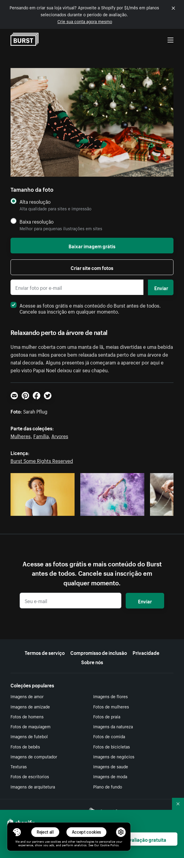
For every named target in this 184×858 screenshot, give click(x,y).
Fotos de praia (106, 716)
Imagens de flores (110, 696)
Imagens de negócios (113, 756)
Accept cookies (86, 832)
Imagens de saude (110, 766)
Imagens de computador (34, 756)
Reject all (45, 832)
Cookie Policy (109, 844)
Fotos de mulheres (111, 706)
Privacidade (146, 652)
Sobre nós (92, 661)
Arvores (59, 435)
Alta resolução (35, 201)
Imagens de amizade (30, 706)
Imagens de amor (27, 696)
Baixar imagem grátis (92, 245)
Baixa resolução (37, 221)
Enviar (161, 287)
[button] (17, 832)
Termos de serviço (45, 652)
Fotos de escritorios (30, 776)
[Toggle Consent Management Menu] (17, 832)
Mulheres (21, 435)
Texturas (19, 766)
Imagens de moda (110, 776)
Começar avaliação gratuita (135, 839)
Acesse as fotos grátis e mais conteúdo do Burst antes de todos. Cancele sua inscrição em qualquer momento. (86, 308)
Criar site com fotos (92, 267)
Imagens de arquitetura (33, 786)
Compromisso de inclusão (98, 652)
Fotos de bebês (25, 746)
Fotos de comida (109, 736)
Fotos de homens (27, 716)
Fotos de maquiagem (31, 726)
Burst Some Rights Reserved (42, 460)
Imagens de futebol (29, 736)
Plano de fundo (107, 786)
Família (41, 435)
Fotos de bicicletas (111, 746)
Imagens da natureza (113, 726)
